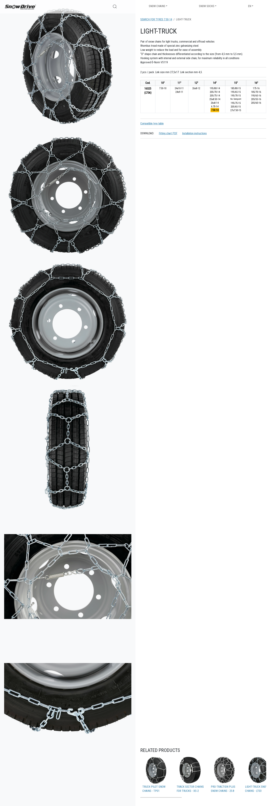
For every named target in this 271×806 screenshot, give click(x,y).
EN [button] (249, 6)
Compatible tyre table (152, 123)
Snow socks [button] (206, 6)
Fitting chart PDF (168, 133)
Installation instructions (194, 133)
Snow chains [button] (157, 6)
